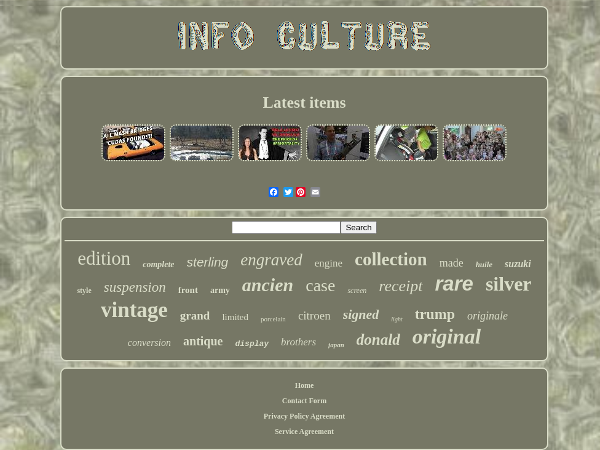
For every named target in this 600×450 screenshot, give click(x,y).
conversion (149, 342)
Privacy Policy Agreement (304, 416)
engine (328, 263)
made (452, 263)
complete (158, 264)
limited (235, 317)
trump (435, 314)
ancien (267, 285)
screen (356, 290)
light (396, 319)
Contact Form (304, 400)
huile (484, 264)
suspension (135, 287)
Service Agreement (304, 431)
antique (203, 341)
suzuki (518, 264)
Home (304, 385)
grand (195, 315)
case (320, 285)
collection (391, 259)
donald (378, 339)
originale (487, 316)
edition (103, 258)
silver (509, 284)
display (252, 343)
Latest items (303, 102)
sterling (208, 262)
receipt (400, 286)
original (446, 336)
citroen (314, 315)
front (188, 290)
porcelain (273, 319)
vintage (134, 310)
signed (361, 314)
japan (336, 344)
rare (454, 283)
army (220, 290)
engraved (271, 260)
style (84, 290)
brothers (298, 342)
